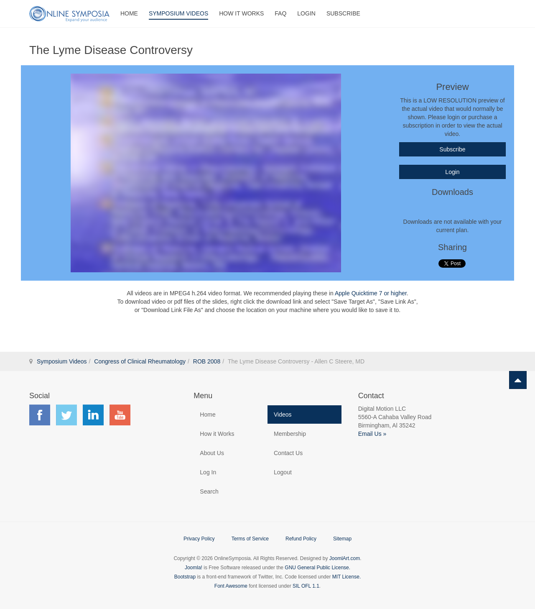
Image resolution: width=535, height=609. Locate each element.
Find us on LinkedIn (93, 414)
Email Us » (372, 433)
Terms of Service (250, 539)
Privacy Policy (199, 539)
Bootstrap (185, 577)
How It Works (241, 13)
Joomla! (193, 568)
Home (129, 13)
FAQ (280, 13)
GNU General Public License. (317, 568)
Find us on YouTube (120, 414)
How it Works (217, 433)
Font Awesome (230, 586)
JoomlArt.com (344, 558)
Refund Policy (300, 539)
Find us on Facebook (39, 414)
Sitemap (342, 539)
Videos (283, 414)
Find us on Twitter (66, 414)
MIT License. (346, 577)
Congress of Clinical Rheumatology (140, 361)
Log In (208, 472)
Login (306, 13)
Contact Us (288, 453)
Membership (290, 433)
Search (209, 491)
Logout (283, 472)
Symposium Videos (178, 13)
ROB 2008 (206, 361)
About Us (212, 453)
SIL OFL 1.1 (306, 586)
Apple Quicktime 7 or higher (371, 293)
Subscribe (343, 13)
